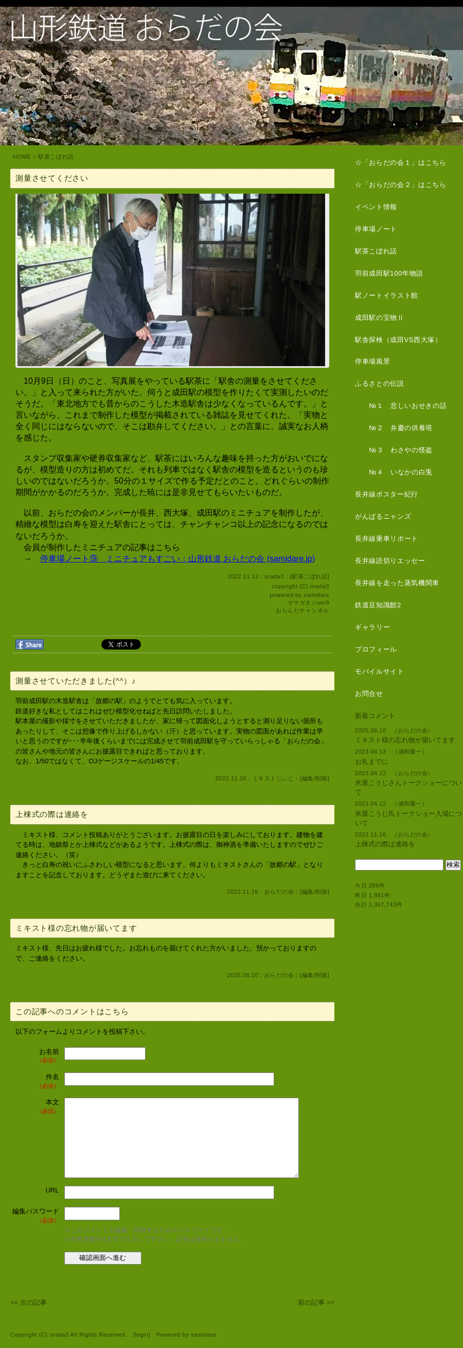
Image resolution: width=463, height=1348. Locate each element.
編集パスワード (35, 1215)
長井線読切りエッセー (390, 561)
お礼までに (371, 761)
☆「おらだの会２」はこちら (400, 185)
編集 (308, 778)
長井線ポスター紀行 (386, 494)
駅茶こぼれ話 (56, 156)
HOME (22, 156)
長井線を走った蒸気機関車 (397, 583)
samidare (316, 595)
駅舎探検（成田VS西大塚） (398, 340)
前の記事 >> (316, 1302)
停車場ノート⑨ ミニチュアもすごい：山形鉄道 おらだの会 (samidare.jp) (177, 558)
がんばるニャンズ (383, 516)
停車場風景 (372, 361)
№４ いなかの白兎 (394, 472)
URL (52, 1190)
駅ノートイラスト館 (386, 295)
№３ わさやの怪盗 (394, 450)
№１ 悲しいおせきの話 (401, 405)
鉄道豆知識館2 (378, 605)
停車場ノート (376, 229)
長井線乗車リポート (386, 538)
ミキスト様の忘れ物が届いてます (405, 740)
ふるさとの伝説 (379, 383)
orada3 (319, 586)
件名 (36, 1081)
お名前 (36, 1056)
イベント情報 (376, 207)
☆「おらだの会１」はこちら (400, 162)
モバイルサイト (379, 671)
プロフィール (376, 649)
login (142, 1335)
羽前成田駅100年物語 (389, 273)
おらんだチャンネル (302, 610)
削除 (321, 778)
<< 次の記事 (28, 1302)
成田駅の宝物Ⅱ (379, 317)
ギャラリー (372, 627)
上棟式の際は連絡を (385, 844)
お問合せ (369, 693)
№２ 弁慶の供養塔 (394, 428)
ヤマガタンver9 (308, 603)
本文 (36, 1106)
